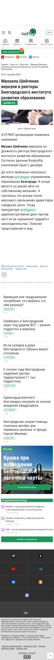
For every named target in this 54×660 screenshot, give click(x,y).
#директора (20, 269)
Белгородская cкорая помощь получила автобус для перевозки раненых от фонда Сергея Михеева (25, 428)
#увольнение (7, 269)
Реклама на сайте (30, 646)
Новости (17, 42)
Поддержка (23, 653)
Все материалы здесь (27, 487)
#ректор (44, 266)
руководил (22, 177)
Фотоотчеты (47, 42)
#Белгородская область (12, 266)
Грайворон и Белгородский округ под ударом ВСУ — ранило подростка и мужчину (26, 325)
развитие (32, 653)
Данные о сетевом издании (12, 646)
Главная (5, 42)
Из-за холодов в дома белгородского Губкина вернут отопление (25, 349)
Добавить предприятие (27, 539)
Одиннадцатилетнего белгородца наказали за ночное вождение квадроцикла (27, 401)
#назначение (32, 266)
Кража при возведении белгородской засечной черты (22, 467)
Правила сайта (21, 649)
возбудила (27, 210)
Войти (49, 32)
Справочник (31, 42)
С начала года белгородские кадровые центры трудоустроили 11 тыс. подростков (24, 375)
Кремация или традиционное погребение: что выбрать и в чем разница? (25, 301)
